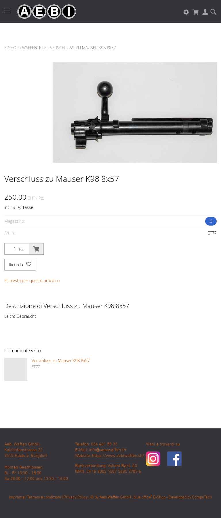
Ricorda (20, 264)
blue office (143, 497)
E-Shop (11, 47)
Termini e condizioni (44, 497)
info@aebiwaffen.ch (107, 450)
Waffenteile (34, 47)
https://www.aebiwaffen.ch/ (118, 455)
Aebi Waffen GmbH (115, 497)
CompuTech (202, 497)
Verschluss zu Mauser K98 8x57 (83, 47)
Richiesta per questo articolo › (32, 280)
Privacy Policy (76, 497)
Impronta (16, 497)
